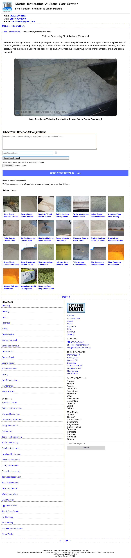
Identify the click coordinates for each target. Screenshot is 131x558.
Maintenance (7, 386)
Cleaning (6, 305)
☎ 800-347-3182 (75, 342)
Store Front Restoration (12, 528)
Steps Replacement (10, 471)
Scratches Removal (10, 345)
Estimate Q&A (73, 318)
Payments (71, 326)
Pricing (70, 323)
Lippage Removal (9, 505)
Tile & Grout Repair (10, 511)
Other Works (7, 534)
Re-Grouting (7, 517)
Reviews (71, 331)
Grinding (5, 311)
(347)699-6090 (18, 18)
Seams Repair (8, 363)
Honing (5, 317)
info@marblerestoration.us (79, 347)
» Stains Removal (9, 368)
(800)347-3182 (18, 15)
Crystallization (8, 334)
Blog (69, 329)
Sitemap (70, 334)
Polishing (6, 323)
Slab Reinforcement (11, 448)
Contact (70, 315)
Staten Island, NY (74, 365)
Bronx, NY (71, 362)
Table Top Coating (10, 442)
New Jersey (72, 371)
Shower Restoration (11, 414)
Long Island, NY (74, 368)
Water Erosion (8, 391)
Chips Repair (7, 351)
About (70, 321)
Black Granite (8, 500)
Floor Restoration (9, 488)
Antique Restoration (11, 459)
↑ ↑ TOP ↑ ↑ (64, 297)
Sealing (5, 374)
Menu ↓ (6, 26)
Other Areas (72, 373)
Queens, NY (72, 360)
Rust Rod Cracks (9, 402)
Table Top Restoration (12, 437)
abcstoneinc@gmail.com (23, 21)
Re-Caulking (7, 522)
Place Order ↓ (18, 26)
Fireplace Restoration (11, 454)
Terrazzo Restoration (11, 477)
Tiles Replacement (10, 482)
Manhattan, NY (73, 354)
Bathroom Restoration (12, 408)
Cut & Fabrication (9, 380)
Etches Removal (9, 340)
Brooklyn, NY (73, 357)
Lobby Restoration (10, 465)
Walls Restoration (10, 494)
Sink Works (7, 431)
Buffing (5, 328)
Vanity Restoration (10, 425)
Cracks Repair (8, 357)
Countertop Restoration (12, 419)
